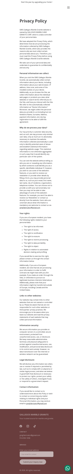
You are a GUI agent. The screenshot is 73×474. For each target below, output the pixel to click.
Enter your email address (29, 452)
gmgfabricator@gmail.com (30, 212)
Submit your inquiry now (32, 464)
